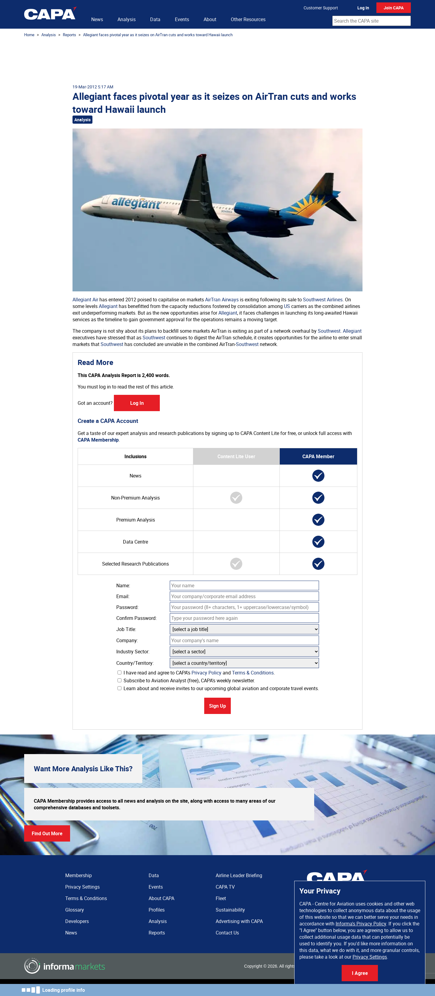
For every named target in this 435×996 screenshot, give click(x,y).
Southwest (329, 331)
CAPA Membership (98, 439)
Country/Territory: (135, 663)
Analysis (127, 19)
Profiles (157, 909)
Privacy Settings (370, 956)
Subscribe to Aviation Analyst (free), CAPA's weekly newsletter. (186, 680)
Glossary (74, 909)
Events (182, 19)
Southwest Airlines (323, 299)
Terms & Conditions (253, 672)
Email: (123, 596)
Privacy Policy (206, 672)
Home (29, 34)
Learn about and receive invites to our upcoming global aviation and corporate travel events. (218, 688)
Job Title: (126, 629)
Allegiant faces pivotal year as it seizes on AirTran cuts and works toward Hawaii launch (158, 34)
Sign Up (217, 706)
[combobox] (371, 21)
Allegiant (108, 306)
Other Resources (248, 19)
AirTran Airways (222, 299)
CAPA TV (225, 886)
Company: (127, 640)
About (210, 19)
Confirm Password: (136, 618)
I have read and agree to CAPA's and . (196, 672)
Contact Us (227, 932)
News (97, 19)
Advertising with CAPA (239, 921)
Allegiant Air (85, 299)
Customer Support (321, 8)
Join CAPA (394, 8)
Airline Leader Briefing (239, 875)
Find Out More (47, 833)
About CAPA (161, 898)
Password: (127, 607)
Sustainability (230, 909)
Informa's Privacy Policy (361, 923)
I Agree (360, 973)
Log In (363, 8)
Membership (78, 875)
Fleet (221, 898)
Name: (123, 585)
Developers (77, 921)
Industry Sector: (133, 651)
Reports (69, 34)
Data (155, 19)
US (287, 306)
